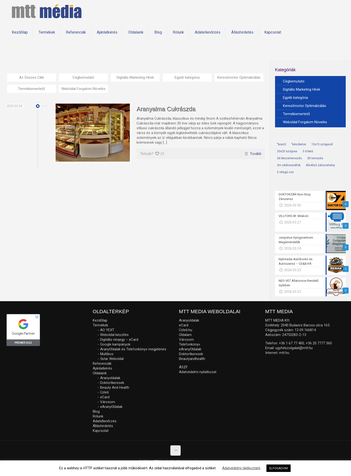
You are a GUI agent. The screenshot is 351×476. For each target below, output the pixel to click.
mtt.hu (284, 353)
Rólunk (98, 416)
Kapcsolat (101, 431)
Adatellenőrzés (104, 421)
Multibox (106, 354)
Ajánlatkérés (102, 368)
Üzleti (104, 392)
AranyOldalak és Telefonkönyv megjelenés (133, 349)
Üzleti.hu (185, 330)
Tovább (255, 154)
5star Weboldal (112, 359)
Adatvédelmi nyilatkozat (197, 372)
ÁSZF (183, 367)
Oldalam (185, 335)
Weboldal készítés (114, 335)
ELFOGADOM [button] (278, 468)
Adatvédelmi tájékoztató (241, 468)
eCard (104, 397)
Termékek (100, 325)
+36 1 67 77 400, (292, 343)
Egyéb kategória (187, 77)
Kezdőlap (100, 320)
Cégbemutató (83, 77)
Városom (107, 402)
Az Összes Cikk (31, 77)
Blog (96, 411)
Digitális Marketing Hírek (135, 77)
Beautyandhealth (192, 359)
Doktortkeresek (112, 383)
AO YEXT (107, 330)
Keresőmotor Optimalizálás (238, 77)
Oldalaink (100, 373)
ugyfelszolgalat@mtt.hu (294, 348)
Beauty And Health (114, 387)
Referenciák (102, 363)
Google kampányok (115, 344)
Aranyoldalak (110, 378)
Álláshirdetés (103, 426)
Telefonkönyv (189, 344)
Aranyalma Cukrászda (166, 109)
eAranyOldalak (111, 407)
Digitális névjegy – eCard (119, 339)
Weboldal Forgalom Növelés (83, 89)
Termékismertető (31, 89)
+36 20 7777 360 (319, 343)
